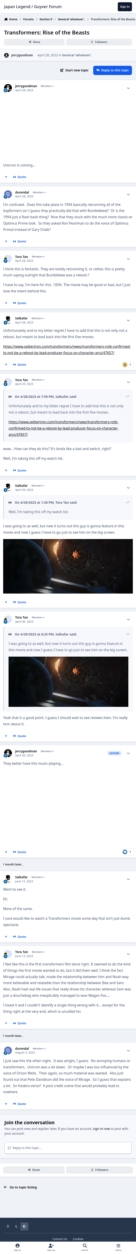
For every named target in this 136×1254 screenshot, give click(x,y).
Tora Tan (21, 257)
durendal (22, 192)
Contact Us (59, 1239)
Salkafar (21, 318)
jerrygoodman (22, 55)
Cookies (78, 1239)
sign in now (101, 1129)
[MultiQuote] (6, 177)
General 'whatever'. (77, 55)
